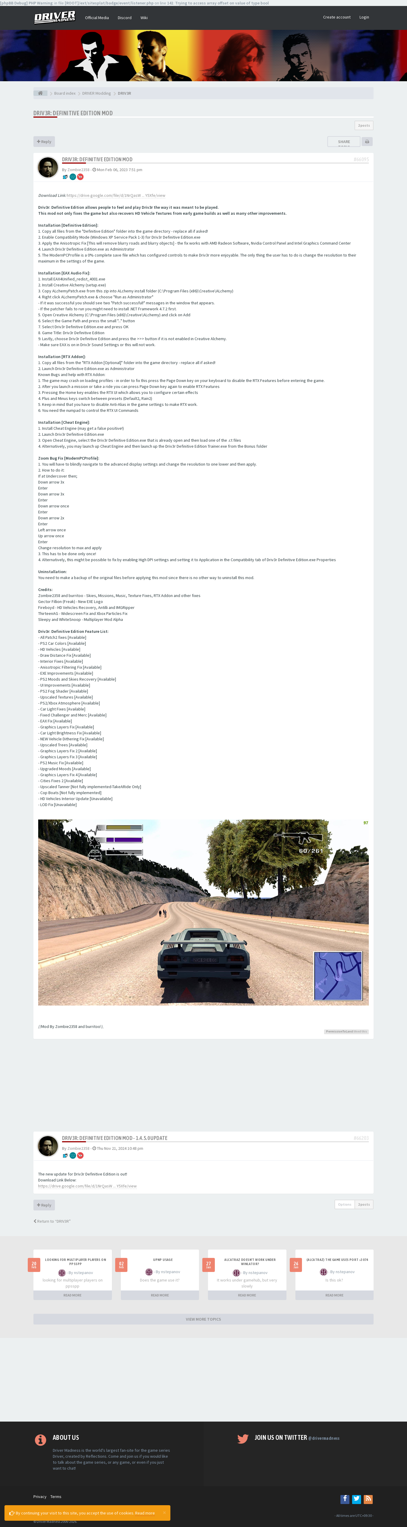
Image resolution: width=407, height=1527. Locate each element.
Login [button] (364, 17)
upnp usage (162, 1260)
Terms (55, 1496)
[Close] (164, 1512)
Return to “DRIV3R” (52, 1221)
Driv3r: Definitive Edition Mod (73, 113)
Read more (145, 1513)
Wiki (144, 17)
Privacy (40, 1496)
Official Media (97, 17)
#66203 (361, 1138)
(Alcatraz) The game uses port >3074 (337, 1260)
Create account (337, 17)
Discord (125, 17)
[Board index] (40, 93)
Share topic (344, 144)
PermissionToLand (339, 1031)
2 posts (364, 125)
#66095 (361, 159)
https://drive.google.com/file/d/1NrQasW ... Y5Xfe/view (116, 195)
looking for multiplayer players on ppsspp (75, 1262)
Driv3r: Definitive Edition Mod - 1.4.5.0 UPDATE (115, 1138)
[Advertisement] (203, 1087)
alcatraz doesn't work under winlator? (250, 1262)
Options (345, 1204)
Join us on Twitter (297, 1437)
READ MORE (72, 1295)
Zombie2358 (78, 169)
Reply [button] (44, 141)
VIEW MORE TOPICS (203, 1319)
